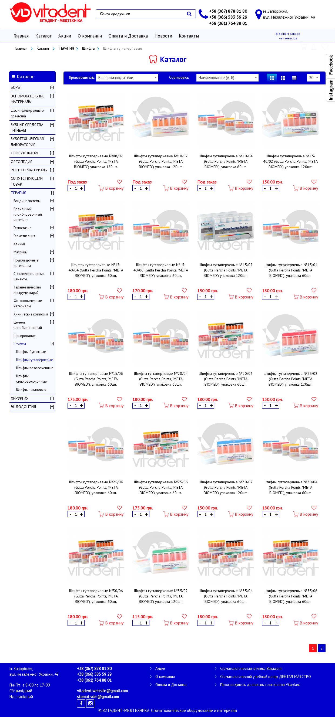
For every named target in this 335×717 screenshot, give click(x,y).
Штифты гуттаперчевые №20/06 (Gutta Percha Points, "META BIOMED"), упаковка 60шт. (226, 379)
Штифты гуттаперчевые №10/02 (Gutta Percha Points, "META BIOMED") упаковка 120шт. (161, 161)
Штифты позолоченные (34, 368)
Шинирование (25, 336)
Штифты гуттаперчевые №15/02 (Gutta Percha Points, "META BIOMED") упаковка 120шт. (226, 270)
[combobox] (127, 78)
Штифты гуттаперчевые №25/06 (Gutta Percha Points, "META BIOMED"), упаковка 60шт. (161, 487)
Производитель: (81, 77)
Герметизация (24, 236)
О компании (90, 36)
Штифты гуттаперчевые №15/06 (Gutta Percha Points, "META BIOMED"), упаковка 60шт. (96, 379)
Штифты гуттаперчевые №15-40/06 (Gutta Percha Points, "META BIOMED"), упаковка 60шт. (160, 270)
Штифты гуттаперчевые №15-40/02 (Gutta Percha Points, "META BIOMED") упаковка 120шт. (290, 161)
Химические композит (31, 314)
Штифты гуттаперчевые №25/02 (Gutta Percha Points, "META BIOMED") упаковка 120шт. (290, 379)
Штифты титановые (31, 389)
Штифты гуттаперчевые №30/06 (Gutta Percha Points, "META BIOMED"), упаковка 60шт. (96, 596)
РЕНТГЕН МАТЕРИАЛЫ (29, 170)
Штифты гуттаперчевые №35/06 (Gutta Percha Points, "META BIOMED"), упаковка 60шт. (290, 596)
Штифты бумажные (31, 351)
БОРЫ (16, 87)
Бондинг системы (27, 201)
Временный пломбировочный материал (28, 214)
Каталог (43, 36)
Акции (64, 36)
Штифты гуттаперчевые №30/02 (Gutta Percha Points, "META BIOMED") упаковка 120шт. (226, 487)
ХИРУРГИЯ (19, 398)
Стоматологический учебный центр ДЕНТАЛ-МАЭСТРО (265, 676)
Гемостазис (22, 228)
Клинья (19, 244)
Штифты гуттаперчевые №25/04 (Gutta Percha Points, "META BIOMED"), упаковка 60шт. (96, 487)
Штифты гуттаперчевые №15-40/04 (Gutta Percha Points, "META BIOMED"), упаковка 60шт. (96, 270)
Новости (163, 36)
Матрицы (21, 252)
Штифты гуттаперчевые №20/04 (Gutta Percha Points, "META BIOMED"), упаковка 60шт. (161, 379)
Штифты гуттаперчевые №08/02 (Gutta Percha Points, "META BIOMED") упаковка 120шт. (96, 161)
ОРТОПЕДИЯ (21, 161)
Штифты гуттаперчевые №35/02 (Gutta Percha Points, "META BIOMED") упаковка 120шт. (161, 596)
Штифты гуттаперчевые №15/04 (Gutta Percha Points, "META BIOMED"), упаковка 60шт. (290, 270)
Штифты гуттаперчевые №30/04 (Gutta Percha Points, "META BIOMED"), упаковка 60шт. (290, 487)
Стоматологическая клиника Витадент (251, 668)
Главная (21, 36)
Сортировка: (179, 77)
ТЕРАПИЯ (66, 48)
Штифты (88, 48)
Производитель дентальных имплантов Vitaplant (260, 684)
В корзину (111, 188)
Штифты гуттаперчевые (34, 360)
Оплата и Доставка (128, 36)
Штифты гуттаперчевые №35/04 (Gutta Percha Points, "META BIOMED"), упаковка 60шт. (226, 596)
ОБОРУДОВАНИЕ (25, 153)
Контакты (189, 36)
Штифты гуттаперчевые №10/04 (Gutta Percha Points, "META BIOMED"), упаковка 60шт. (226, 161)
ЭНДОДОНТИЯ (23, 406)
